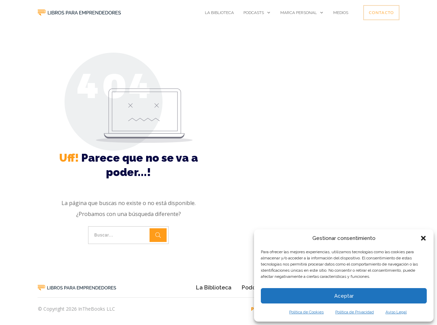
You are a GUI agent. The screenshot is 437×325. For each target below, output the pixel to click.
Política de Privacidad (354, 312)
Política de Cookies (306, 312)
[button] (423, 238)
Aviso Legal (396, 312)
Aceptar (344, 296)
